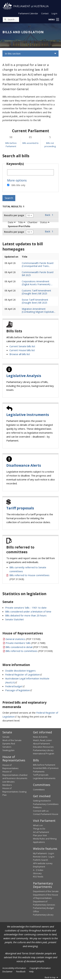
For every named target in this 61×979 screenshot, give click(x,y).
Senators (6, 746)
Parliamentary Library (43, 750)
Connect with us (41, 810)
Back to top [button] (52, 977)
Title (21, 222)
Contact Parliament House (45, 814)
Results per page (14, 215)
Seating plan (8, 750)
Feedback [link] (21, 971)
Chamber (32, 222)
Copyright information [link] (40, 968)
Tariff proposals (20, 508)
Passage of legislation (17, 690)
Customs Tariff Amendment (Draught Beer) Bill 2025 (36, 292)
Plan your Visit (40, 835)
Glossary (37, 873)
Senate (5, 736)
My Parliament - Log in (43, 853)
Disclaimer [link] (7, 971)
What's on (38, 825)
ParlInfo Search (40, 859)
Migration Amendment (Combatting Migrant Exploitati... (38, 310)
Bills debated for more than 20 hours (26, 615)
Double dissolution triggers (20, 670)
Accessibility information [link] (14, 968)
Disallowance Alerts (23, 465)
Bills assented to (30, 143)
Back (47, 214)
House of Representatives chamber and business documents (15, 775)
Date (11, 222)
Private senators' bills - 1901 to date (26, 607)
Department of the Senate (46, 891)
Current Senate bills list (22, 346)
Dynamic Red (8, 743)
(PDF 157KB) (23, 639)
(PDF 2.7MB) (25, 643)
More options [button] (17, 180)
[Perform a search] (5, 19)
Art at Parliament (41, 832)
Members (7, 784)
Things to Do (39, 828)
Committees (39, 789)
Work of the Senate (11, 740)
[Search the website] (11, 19)
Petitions (37, 807)
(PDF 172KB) (27, 647)
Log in (54, 13)
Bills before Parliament (44, 764)
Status (44, 222)
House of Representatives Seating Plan (14, 791)
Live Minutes (8, 781)
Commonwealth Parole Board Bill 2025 (37, 274)
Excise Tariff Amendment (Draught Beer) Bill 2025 (35, 301)
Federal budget (13, 686)
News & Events (40, 736)
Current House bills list (22, 350)
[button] (53, 19)
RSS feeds (38, 876)
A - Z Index (38, 870)
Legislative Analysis (23, 375)
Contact (44, 13)
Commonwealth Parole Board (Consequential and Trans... (37, 264)
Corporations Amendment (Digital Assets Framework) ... (37, 283)
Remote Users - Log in (43, 856)
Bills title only (18, 185)
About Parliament (41, 743)
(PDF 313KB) (29, 651)
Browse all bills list (19, 354)
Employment (39, 866)
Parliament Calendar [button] (28, 13)
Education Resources (43, 746)
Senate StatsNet (14, 619)
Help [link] (31, 971)
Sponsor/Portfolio (19, 226)
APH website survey (42, 863)
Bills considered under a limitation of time (28, 611)
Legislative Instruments (27, 414)
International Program (43, 753)
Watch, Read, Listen (42, 740)
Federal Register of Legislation (22, 674)
